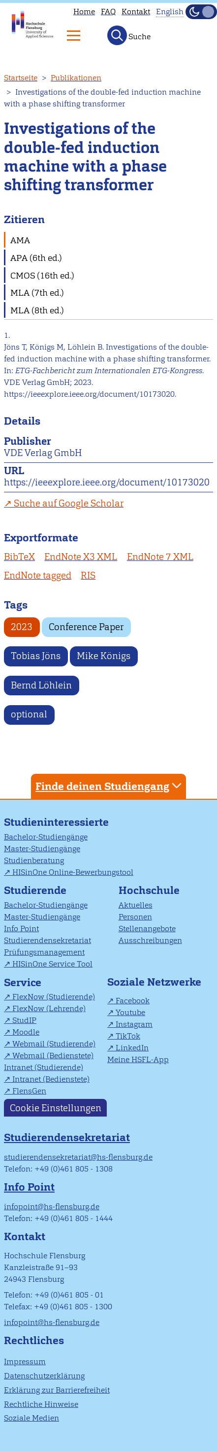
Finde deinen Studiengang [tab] (109, 785)
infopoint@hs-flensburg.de (51, 1206)
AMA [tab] (20, 240)
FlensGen (29, 1091)
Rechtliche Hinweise (41, 1404)
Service (22, 982)
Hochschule (149, 890)
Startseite (20, 78)
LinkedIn (132, 1048)
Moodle (25, 1032)
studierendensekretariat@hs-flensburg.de (78, 1157)
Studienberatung (34, 860)
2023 (21, 627)
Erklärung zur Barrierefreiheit (57, 1390)
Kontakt (136, 11)
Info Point (21, 928)
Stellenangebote (147, 928)
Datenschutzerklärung (44, 1376)
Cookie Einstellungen (55, 1107)
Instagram (134, 1024)
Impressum (25, 1361)
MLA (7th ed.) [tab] (37, 292)
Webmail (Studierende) (53, 1044)
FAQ (108, 11)
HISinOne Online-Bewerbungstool (72, 872)
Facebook (133, 1000)
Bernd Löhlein (41, 685)
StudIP (24, 1020)
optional (29, 714)
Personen (135, 917)
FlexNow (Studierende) (53, 997)
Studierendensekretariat (47, 940)
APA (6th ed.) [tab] (36, 257)
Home (84, 11)
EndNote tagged (37, 575)
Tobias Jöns (36, 656)
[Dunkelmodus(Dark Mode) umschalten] (201, 11)
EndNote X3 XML (80, 557)
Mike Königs (103, 656)
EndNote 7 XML (160, 557)
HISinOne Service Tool (52, 964)
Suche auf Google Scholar (69, 503)
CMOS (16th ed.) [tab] (42, 275)
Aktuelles (136, 905)
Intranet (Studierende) (43, 1067)
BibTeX (19, 557)
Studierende (35, 890)
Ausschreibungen (150, 940)
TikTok (128, 1036)
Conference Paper (86, 627)
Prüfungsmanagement (44, 952)
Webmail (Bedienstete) (52, 1055)
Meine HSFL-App (138, 1059)
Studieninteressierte (56, 822)
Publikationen (76, 78)
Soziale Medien (31, 1418)
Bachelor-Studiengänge (46, 837)
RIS (88, 575)
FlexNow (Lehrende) (49, 1008)
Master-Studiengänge (42, 848)
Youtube (130, 1012)
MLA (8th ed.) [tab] (37, 310)
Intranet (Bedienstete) (51, 1079)
